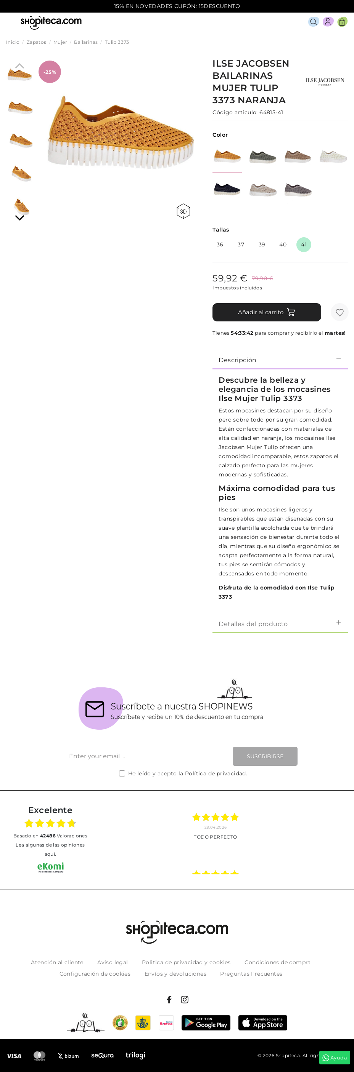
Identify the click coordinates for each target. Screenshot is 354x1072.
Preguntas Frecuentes (251, 973)
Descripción (280, 360)
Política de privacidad (215, 773)
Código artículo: (234, 112)
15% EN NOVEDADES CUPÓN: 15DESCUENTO (177, 6)
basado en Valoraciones (50, 836)
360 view (183, 211)
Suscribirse (265, 756)
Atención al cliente (57, 962)
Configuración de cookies (95, 973)
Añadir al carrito (267, 312)
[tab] (280, 359)
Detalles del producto (280, 624)
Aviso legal (112, 962)
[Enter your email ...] (141, 756)
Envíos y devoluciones (175, 973)
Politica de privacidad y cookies (186, 962)
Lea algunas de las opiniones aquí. (50, 849)
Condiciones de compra (278, 962)
